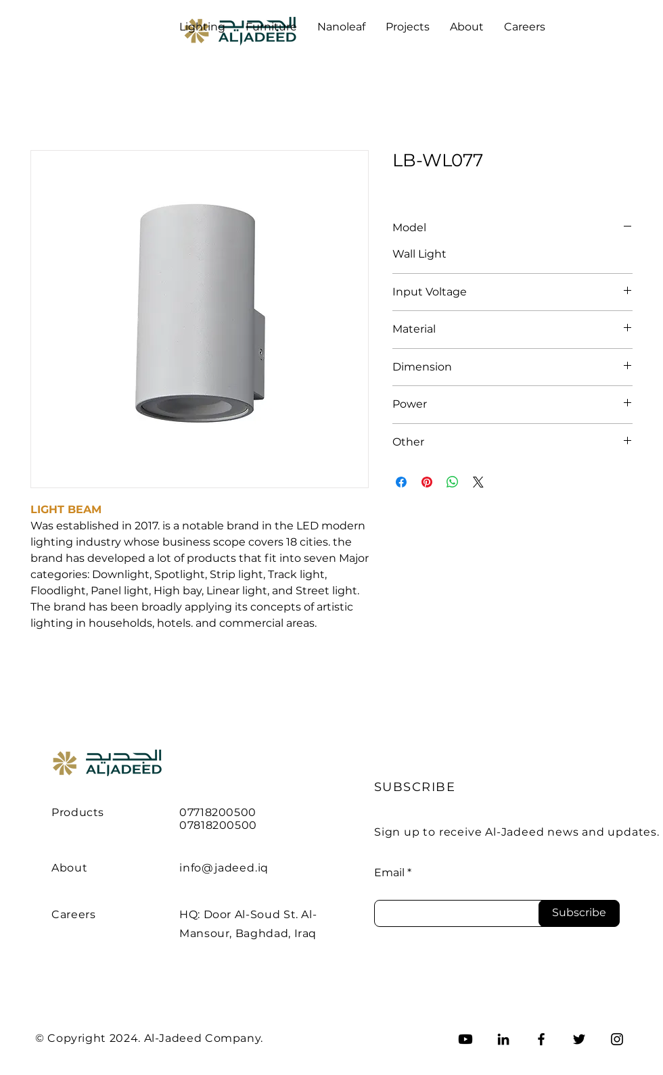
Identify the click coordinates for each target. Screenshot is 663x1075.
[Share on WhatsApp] (452, 482)
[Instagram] (617, 1039)
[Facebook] (541, 1039)
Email (389, 872)
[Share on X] (478, 482)
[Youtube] (465, 1039)
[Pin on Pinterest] (427, 482)
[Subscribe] (579, 913)
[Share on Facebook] (401, 482)
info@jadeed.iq (224, 867)
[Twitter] (579, 1039)
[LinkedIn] (503, 1039)
